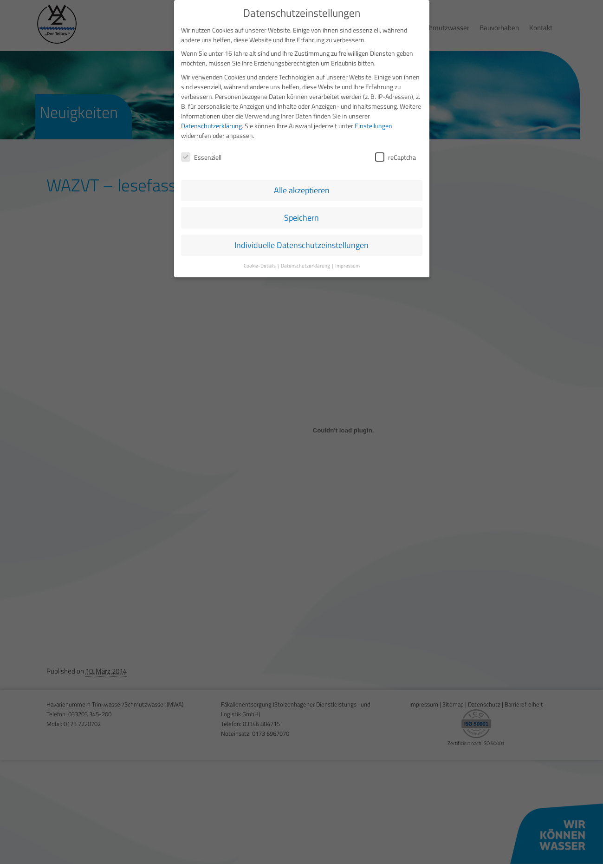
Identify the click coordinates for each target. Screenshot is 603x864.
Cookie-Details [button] (260, 263)
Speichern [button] (301, 215)
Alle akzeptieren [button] (302, 188)
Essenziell (201, 155)
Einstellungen (373, 123)
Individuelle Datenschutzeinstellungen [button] (301, 243)
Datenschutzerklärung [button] (306, 263)
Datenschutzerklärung (211, 123)
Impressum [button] (347, 263)
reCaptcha (395, 155)
